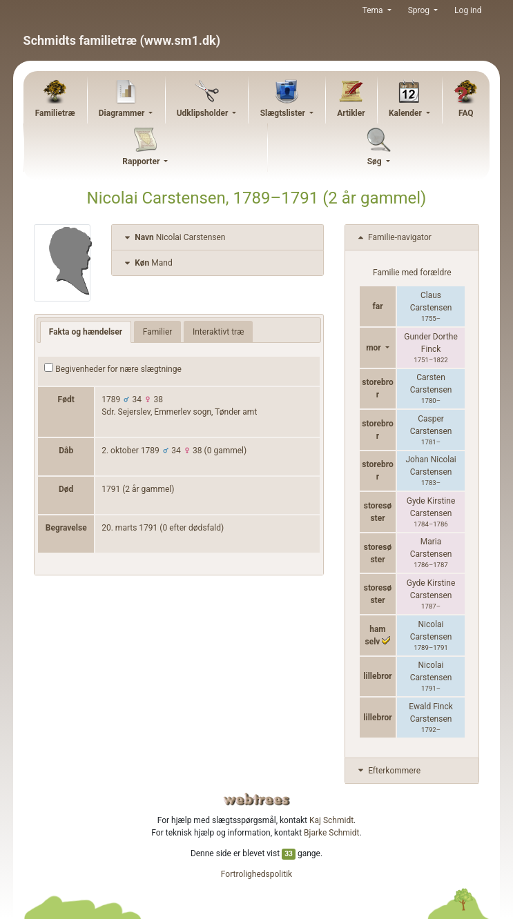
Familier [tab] (158, 332)
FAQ (466, 113)
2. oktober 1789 (130, 450)
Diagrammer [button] (123, 113)
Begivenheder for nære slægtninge (113, 368)
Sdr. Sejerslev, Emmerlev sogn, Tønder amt (179, 412)
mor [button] (374, 348)
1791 (110, 489)
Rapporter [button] (142, 161)
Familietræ (55, 113)
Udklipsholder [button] (204, 113)
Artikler (351, 113)
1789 (110, 399)
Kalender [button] (406, 113)
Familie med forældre (412, 272)
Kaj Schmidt (331, 820)
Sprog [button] (420, 10)
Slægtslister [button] (283, 113)
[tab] (217, 237)
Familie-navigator (394, 237)
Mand (147, 263)
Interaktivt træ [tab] (218, 332)
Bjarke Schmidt (331, 833)
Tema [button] (373, 10)
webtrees (256, 799)
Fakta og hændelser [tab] (85, 332)
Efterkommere (388, 770)
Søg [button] (375, 161)
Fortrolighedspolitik (256, 874)
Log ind (467, 10)
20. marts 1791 (129, 528)
